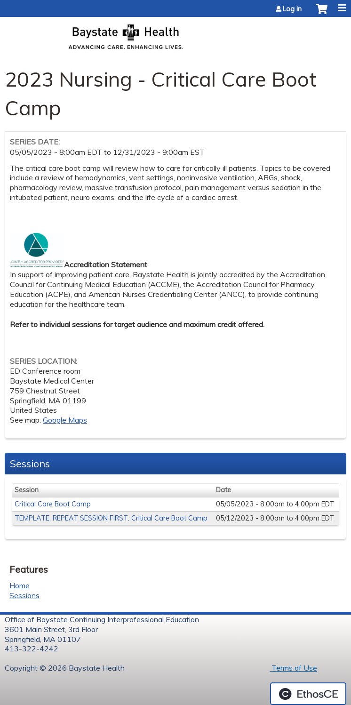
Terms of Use (293, 668)
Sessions (24, 595)
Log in (292, 9)
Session (27, 490)
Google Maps (65, 420)
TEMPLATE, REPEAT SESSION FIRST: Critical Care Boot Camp (111, 518)
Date (223, 490)
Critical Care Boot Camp (53, 504)
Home (19, 585)
